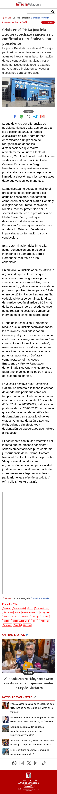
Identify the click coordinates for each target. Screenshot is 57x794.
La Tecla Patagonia (21, 18)
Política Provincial (41, 18)
